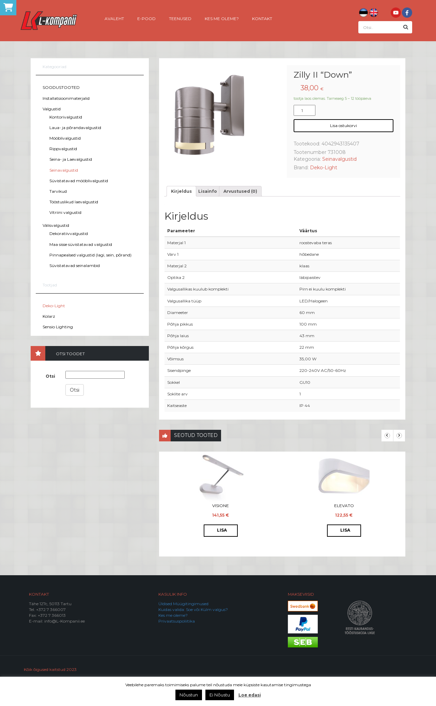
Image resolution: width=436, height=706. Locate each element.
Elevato (344, 505)
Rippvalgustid (63, 148)
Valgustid (52, 108)
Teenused (180, 18)
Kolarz (49, 316)
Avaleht (114, 18)
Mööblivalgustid (65, 138)
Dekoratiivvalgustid (68, 233)
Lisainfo (207, 191)
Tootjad (50, 284)
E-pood (146, 18)
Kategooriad (54, 66)
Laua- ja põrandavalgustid (75, 127)
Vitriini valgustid (65, 212)
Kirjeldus (181, 191)
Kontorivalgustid (65, 117)
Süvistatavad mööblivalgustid (78, 180)
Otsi (50, 376)
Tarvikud (58, 191)
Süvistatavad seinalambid (74, 265)
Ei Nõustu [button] (219, 694)
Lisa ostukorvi (343, 125)
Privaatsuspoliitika (176, 621)
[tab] (181, 191)
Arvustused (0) (240, 191)
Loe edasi (249, 694)
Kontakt (262, 18)
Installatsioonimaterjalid (66, 98)
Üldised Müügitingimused (183, 603)
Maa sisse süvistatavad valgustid (80, 244)
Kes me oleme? (222, 18)
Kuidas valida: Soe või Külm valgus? (193, 609)
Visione (220, 505)
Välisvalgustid (56, 225)
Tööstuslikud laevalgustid (73, 201)
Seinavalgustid (63, 170)
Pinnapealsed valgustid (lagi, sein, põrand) (90, 254)
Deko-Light (54, 305)
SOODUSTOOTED (61, 87)
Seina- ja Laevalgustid (70, 159)
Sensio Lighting (58, 326)
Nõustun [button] (189, 694)
